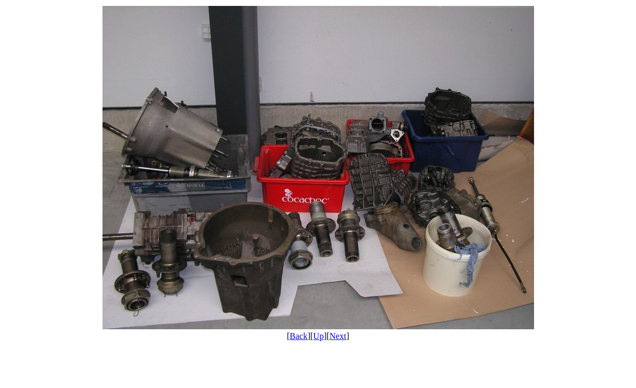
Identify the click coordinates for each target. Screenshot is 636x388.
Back (298, 336)
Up (318, 336)
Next (338, 336)
